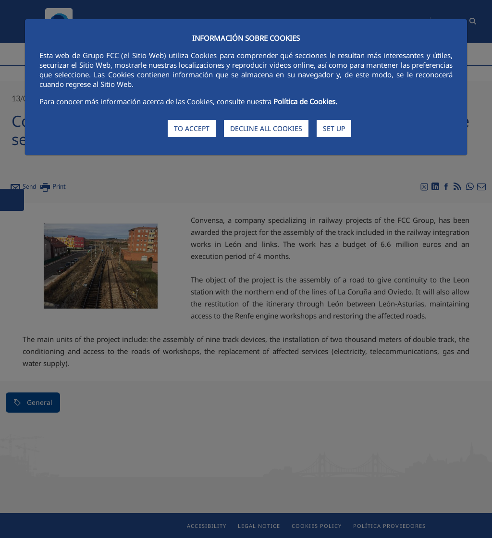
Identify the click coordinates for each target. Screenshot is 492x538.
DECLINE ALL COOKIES (266, 128)
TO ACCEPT (191, 128)
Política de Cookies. (305, 101)
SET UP (334, 128)
